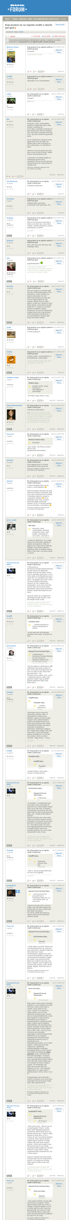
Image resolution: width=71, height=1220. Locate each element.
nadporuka (60, 174)
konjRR (9, 76)
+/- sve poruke (35, 36)
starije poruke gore (59, 36)
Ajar (8, 258)
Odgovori (59, 50)
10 (30, 89)
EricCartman (11, 646)
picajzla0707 (11, 885)
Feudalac (10, 218)
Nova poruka (60, 24)
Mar (8, 119)
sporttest (10, 241)
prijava (16, 19)
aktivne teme (32, 19)
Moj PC (9, 235)
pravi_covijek (12, 520)
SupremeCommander (15, 405)
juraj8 (9, 327)
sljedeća (12, 36)
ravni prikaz (47, 36)
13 (30, 71)
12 (30, 281)
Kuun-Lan (10, 434)
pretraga (63, 19)
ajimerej (10, 481)
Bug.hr (7, 19)
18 (9, 176)
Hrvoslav (10, 286)
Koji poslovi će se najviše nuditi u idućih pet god (37, 42)
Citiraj (59, 52)
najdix (9, 94)
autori (57, 19)
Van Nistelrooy (12, 181)
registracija (23, 19)
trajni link (61, 71)
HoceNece (11, 199)
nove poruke (50, 19)
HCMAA (10, 352)
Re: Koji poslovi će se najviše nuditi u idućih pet (38, 95)
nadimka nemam (13, 377)
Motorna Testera (13, 47)
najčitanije (41, 19)
